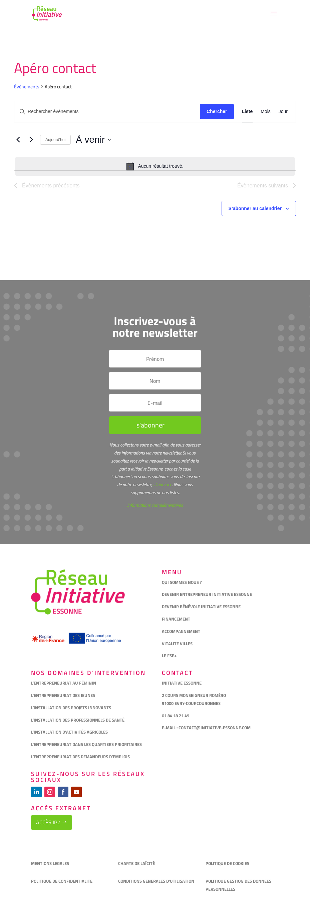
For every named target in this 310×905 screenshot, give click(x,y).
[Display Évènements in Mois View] (266, 111)
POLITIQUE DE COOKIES (227, 863)
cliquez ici (161, 484)
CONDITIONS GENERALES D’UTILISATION (156, 881)
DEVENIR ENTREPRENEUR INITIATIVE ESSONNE (207, 594)
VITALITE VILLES (178, 643)
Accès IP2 (48, 822)
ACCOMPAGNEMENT (181, 631)
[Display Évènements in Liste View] (247, 111)
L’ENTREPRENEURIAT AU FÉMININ (63, 683)
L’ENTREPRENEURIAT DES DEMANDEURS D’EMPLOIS (80, 756)
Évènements (26, 86)
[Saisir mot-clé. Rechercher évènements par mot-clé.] (107, 111)
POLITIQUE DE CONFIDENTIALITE (62, 881)
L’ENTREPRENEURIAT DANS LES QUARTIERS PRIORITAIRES (86, 744)
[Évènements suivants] (31, 140)
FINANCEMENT (176, 619)
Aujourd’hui (55, 139)
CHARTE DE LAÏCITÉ (136, 863)
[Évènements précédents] (18, 140)
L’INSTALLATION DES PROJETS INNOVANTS (71, 707)
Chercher (217, 111)
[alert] (155, 166)
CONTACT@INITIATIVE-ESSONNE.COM (215, 727)
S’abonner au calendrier (255, 208)
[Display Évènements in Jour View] (283, 111)
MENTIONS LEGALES (50, 863)
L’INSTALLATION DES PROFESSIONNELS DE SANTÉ (77, 720)
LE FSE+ (169, 655)
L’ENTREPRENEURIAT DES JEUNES (63, 695)
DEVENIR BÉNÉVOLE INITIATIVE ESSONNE (201, 606)
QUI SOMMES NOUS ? (182, 582)
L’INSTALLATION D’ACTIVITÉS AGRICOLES (69, 732)
